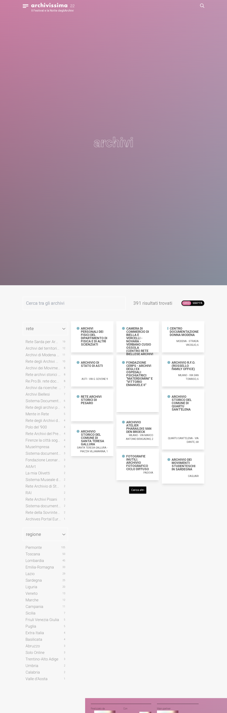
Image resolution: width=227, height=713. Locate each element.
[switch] (192, 303)
